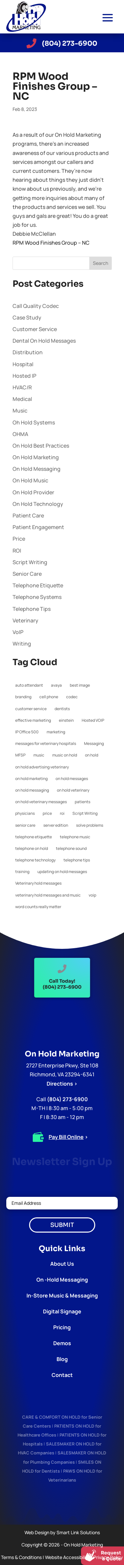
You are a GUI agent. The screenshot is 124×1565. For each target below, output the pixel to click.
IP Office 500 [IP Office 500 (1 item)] (27, 732)
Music (20, 410)
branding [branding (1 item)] (23, 697)
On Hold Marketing (36, 457)
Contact (62, 1375)
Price (19, 538)
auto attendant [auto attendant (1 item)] (29, 685)
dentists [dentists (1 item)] (62, 708)
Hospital (23, 364)
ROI (17, 550)
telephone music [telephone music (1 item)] (75, 837)
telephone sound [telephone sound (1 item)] (71, 848)
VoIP (18, 632)
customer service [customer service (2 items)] (31, 708)
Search (100, 263)
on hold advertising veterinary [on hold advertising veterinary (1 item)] (42, 767)
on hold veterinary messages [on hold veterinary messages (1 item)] (41, 802)
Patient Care (28, 515)
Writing (22, 643)
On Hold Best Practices (41, 445)
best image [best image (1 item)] (80, 685)
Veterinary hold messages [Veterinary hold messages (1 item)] (38, 883)
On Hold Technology (38, 504)
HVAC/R (22, 387)
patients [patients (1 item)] (82, 802)
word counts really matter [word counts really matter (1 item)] (38, 906)
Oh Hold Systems (34, 422)
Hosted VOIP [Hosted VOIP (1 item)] (93, 720)
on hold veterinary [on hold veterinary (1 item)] (73, 790)
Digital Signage (62, 1311)
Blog (62, 1359)
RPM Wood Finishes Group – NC (51, 242)
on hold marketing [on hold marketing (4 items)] (31, 778)
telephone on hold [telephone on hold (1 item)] (31, 848)
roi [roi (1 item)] (62, 813)
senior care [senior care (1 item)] (25, 825)
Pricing (62, 1327)
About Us (62, 1263)
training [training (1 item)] (22, 871)
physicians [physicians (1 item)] (25, 813)
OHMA (20, 434)
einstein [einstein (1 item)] (66, 720)
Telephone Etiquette (38, 585)
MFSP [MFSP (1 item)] (20, 755)
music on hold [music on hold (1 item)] (64, 755)
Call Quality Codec (36, 306)
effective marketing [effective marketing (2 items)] (33, 720)
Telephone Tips (32, 608)
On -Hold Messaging (62, 1279)
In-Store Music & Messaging (62, 1295)
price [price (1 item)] (47, 813)
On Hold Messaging (37, 468)
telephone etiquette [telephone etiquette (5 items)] (33, 837)
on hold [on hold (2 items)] (91, 755)
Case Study (27, 317)
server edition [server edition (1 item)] (55, 825)
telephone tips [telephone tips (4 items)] (76, 860)
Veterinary (25, 620)
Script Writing (30, 562)
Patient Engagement (38, 527)
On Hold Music (30, 480)
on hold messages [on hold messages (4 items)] (72, 778)
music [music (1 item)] (38, 755)
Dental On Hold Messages (44, 340)
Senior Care (27, 573)
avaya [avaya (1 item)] (56, 685)
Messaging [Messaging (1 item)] (94, 743)
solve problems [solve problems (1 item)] (89, 825)
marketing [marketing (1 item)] (56, 732)
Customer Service (35, 329)
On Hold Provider (33, 492)
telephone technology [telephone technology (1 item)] (35, 860)
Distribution (28, 352)
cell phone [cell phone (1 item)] (48, 697)
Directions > (62, 1083)
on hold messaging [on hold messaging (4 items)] (32, 790)
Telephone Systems (37, 597)
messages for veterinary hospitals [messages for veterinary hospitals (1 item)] (45, 743)
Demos (62, 1343)
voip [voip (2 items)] (92, 895)
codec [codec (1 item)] (72, 697)
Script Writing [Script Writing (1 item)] (85, 813)
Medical (22, 399)
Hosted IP (24, 375)
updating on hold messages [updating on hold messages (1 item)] (62, 871)
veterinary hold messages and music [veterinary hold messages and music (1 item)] (48, 895)
